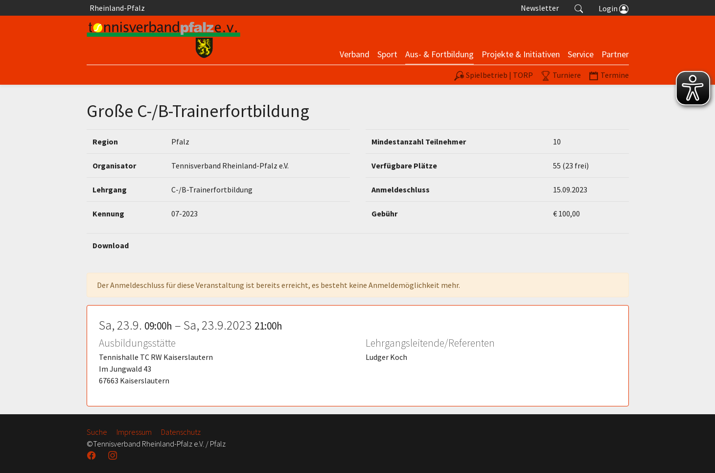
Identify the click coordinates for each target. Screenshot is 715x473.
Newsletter (540, 8)
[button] (579, 8)
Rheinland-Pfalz (116, 8)
